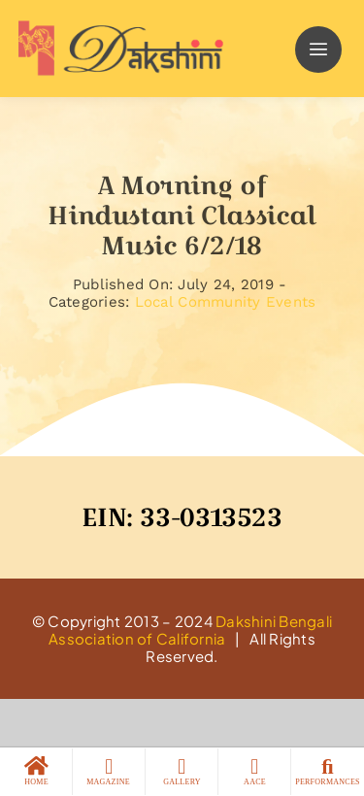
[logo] (116, 28)
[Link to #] (318, 49)
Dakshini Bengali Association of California (190, 629)
